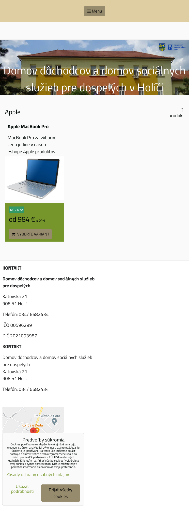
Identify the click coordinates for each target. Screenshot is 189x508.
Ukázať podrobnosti (22, 489)
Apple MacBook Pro (28, 126)
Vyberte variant (30, 234)
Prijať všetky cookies (60, 493)
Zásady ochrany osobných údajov (37, 474)
